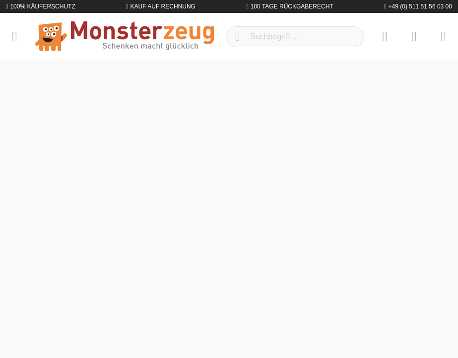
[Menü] (14, 37)
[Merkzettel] (384, 37)
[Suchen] (237, 36)
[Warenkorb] (443, 37)
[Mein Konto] (414, 37)
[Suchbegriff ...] (295, 36)
